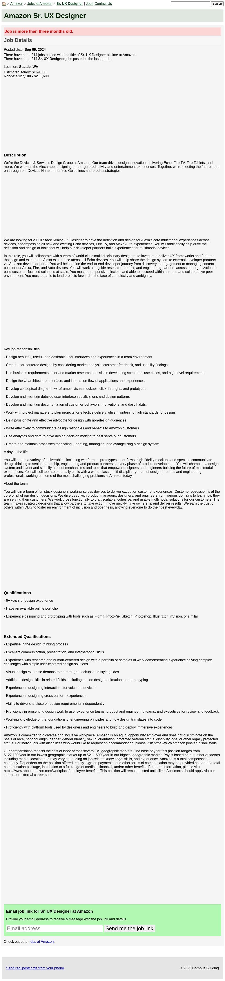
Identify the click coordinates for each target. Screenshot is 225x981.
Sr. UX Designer (69, 3)
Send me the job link (129, 928)
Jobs (89, 3)
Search (217, 3)
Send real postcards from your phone (35, 968)
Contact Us (103, 3)
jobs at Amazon (42, 941)
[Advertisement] (112, 118)
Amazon (16, 3)
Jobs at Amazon (39, 3)
